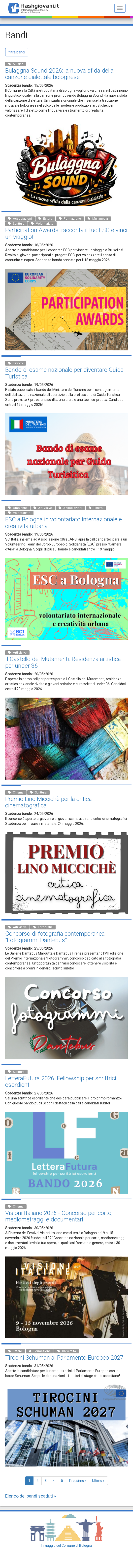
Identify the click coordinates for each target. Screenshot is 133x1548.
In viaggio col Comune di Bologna (66, 1546)
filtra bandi (16, 52)
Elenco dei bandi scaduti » (30, 1496)
